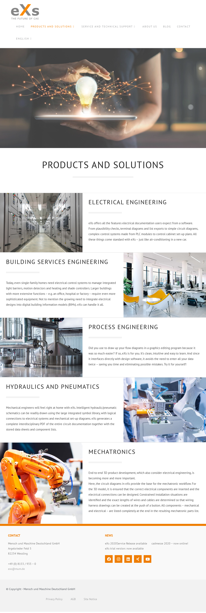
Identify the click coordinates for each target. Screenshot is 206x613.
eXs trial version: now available (124, 549)
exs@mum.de (16, 570)
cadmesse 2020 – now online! (169, 544)
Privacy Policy (54, 600)
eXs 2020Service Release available (126, 544)
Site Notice (90, 600)
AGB (73, 600)
